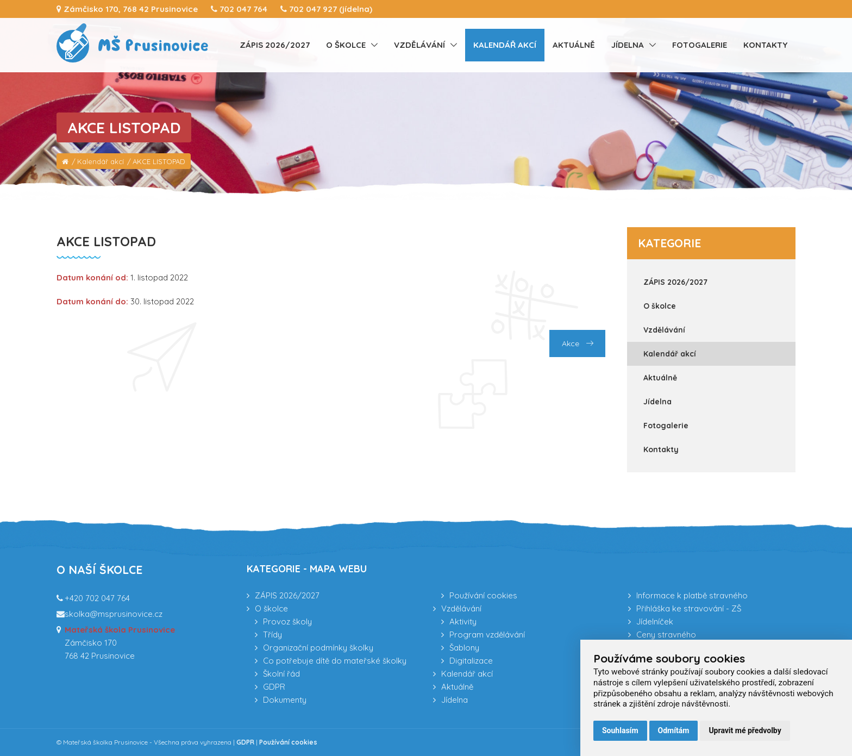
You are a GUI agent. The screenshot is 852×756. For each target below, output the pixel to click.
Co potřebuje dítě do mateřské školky (334, 660)
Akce (577, 343)
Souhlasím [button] (620, 730)
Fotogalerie (699, 45)
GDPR (274, 687)
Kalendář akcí (504, 45)
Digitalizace (471, 660)
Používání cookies (483, 595)
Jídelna (627, 45)
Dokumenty (284, 700)
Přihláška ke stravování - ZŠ (688, 608)
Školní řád (281, 673)
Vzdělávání (419, 45)
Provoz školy (287, 621)
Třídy (272, 634)
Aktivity (463, 621)
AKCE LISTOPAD (159, 161)
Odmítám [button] (674, 730)
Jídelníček (654, 621)
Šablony (464, 647)
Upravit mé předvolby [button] (745, 730)
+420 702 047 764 (97, 598)
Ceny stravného (666, 634)
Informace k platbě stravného (692, 595)
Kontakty (765, 45)
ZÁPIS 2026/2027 (275, 45)
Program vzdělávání (487, 634)
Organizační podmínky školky (318, 647)
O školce (346, 45)
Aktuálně (574, 45)
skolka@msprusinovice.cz (113, 614)
